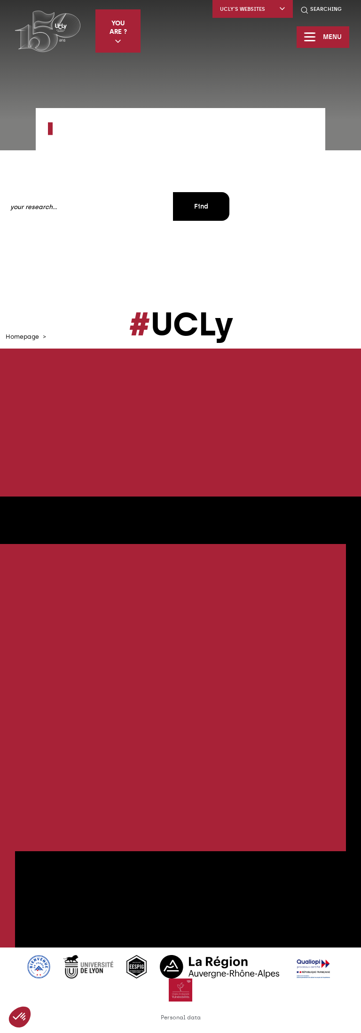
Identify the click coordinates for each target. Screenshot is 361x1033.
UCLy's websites (252, 9)
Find (201, 206)
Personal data (181, 1017)
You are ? (118, 32)
